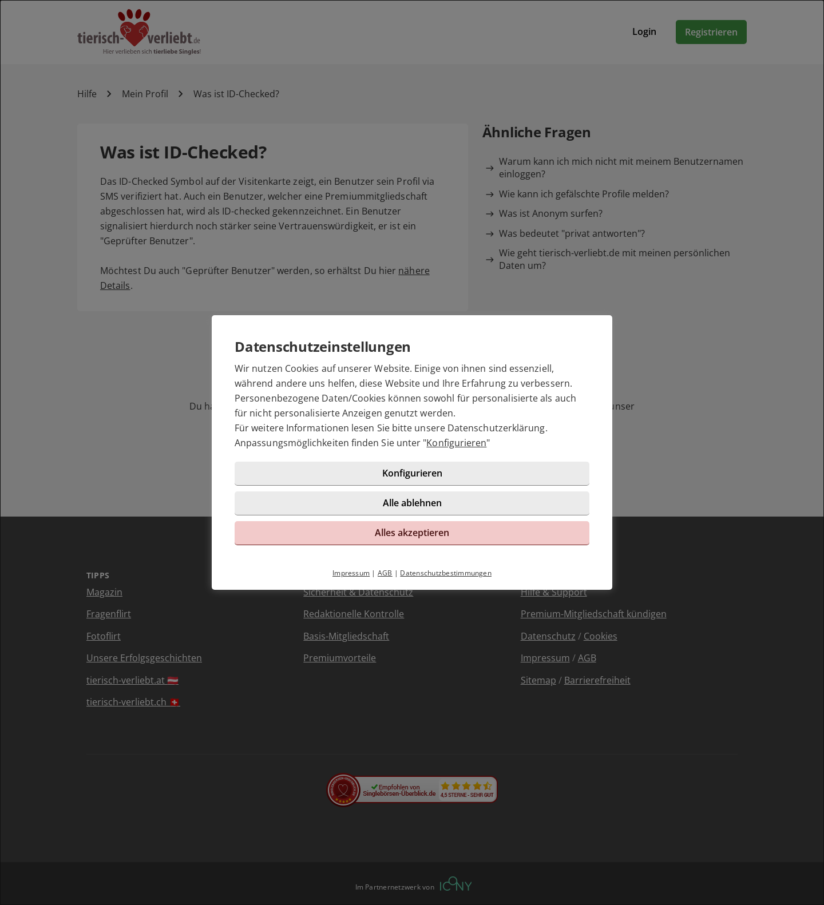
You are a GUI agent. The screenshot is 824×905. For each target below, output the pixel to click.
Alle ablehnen (412, 503)
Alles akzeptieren (412, 532)
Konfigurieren (456, 442)
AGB (385, 573)
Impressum (351, 573)
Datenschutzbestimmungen (446, 573)
